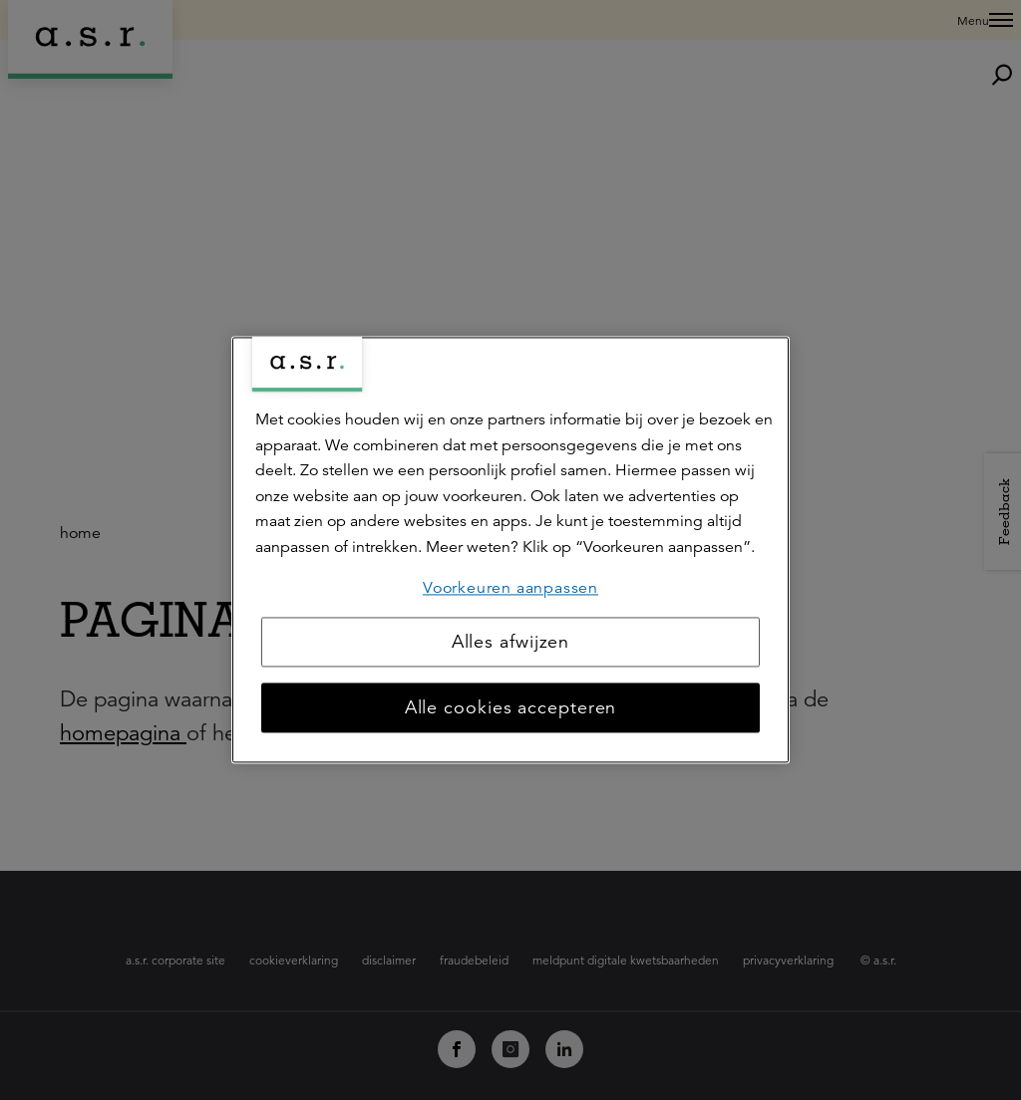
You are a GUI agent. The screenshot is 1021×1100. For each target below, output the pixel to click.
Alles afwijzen (511, 643)
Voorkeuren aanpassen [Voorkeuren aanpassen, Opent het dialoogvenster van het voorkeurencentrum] (510, 588)
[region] (510, 549)
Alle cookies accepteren (511, 708)
